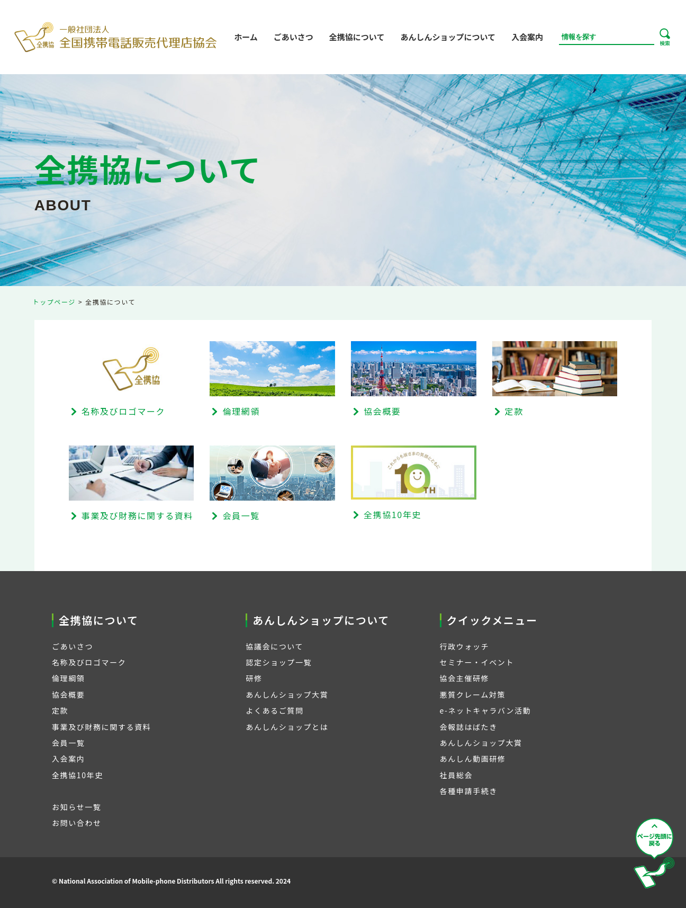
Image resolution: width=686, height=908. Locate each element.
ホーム (246, 36)
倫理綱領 (68, 678)
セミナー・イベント (477, 662)
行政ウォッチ (465, 646)
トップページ (54, 301)
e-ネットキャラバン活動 (485, 710)
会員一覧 (68, 742)
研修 (254, 678)
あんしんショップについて (447, 36)
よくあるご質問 (274, 710)
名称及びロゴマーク (89, 662)
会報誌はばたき (469, 727)
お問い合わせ (77, 822)
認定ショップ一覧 (279, 662)
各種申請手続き (469, 791)
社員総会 (456, 775)
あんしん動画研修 (473, 758)
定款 (60, 710)
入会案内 (527, 36)
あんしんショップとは (287, 727)
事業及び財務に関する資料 (101, 727)
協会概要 (68, 694)
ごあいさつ (293, 36)
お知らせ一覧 (76, 807)
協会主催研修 (465, 678)
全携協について (357, 36)
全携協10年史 (77, 775)
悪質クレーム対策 (473, 694)
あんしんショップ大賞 (287, 694)
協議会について (274, 646)
